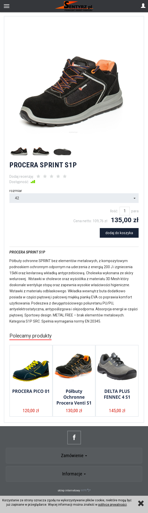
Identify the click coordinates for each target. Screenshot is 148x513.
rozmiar (15, 191)
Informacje (74, 473)
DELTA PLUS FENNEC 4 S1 (117, 394)
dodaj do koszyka (119, 233)
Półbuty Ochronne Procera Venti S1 (73, 397)
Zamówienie (74, 455)
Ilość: (114, 211)
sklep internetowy (74, 490)
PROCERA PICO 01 (31, 391)
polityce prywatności (112, 504)
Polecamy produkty (30, 336)
